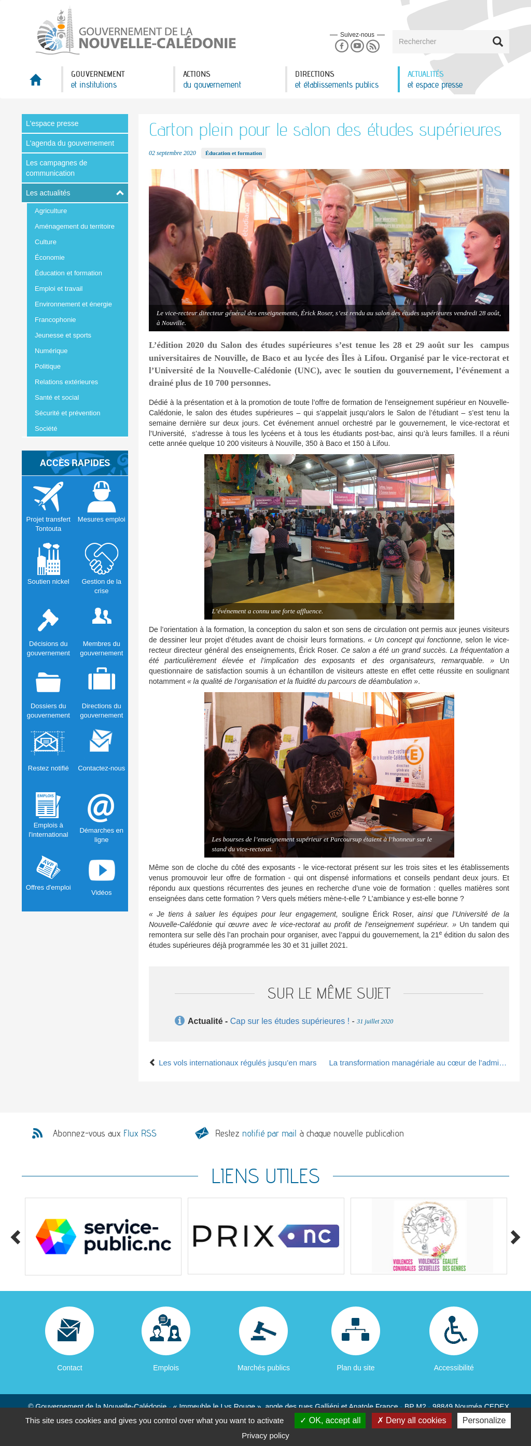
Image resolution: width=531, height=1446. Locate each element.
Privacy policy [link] (265, 1435)
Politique (48, 366)
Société (46, 428)
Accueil (41, 83)
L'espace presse (52, 123)
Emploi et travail (58, 288)
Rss (373, 46)
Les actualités (48, 193)
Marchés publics (263, 1368)
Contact (69, 1368)
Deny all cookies (411, 1420)
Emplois (166, 1368)
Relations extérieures (66, 382)
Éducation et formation (68, 273)
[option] (103, 1236)
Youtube (357, 46)
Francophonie (55, 320)
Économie (50, 257)
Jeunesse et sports (63, 335)
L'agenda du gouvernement (70, 143)
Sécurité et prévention (67, 413)
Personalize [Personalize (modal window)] (484, 1420)
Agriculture (51, 211)
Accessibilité (454, 1368)
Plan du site (355, 1368)
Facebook (341, 46)
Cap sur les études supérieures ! (290, 1021)
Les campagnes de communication (56, 168)
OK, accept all (330, 1420)
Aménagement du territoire (75, 226)
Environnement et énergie (73, 304)
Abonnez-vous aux (105, 1133)
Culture (46, 242)
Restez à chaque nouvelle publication (309, 1133)
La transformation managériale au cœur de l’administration (419, 1062)
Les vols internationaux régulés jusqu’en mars (233, 1062)
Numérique (51, 351)
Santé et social (57, 397)
